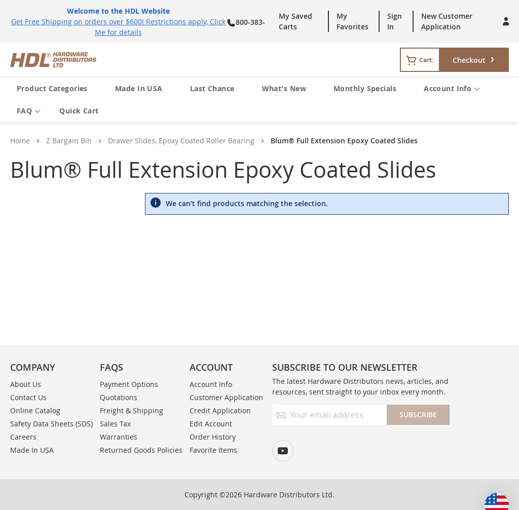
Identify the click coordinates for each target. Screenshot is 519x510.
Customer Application (226, 397)
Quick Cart (78, 110)
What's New (284, 88)
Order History (213, 437)
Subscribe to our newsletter (345, 367)
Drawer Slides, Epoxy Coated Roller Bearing (181, 140)
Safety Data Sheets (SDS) (51, 423)
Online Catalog (35, 410)
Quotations (118, 397)
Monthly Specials (364, 88)
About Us (25, 384)
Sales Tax (115, 423)
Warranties (118, 437)
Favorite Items (213, 450)
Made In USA (139, 88)
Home (20, 140)
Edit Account (211, 423)
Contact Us (28, 397)
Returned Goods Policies (141, 450)
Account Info (452, 89)
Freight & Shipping (131, 410)
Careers (23, 437)
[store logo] (127, 59)
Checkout (469, 60)
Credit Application (220, 410)
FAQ (29, 111)
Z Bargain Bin (69, 140)
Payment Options (129, 384)
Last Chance (212, 88)
